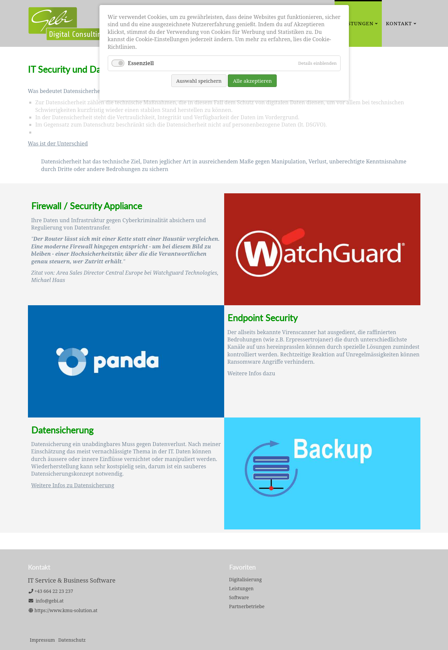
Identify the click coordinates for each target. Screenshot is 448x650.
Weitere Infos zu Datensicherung (72, 485)
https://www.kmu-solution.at (66, 610)
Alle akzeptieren (252, 80)
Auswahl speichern (199, 80)
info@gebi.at (50, 601)
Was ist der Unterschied (58, 143)
